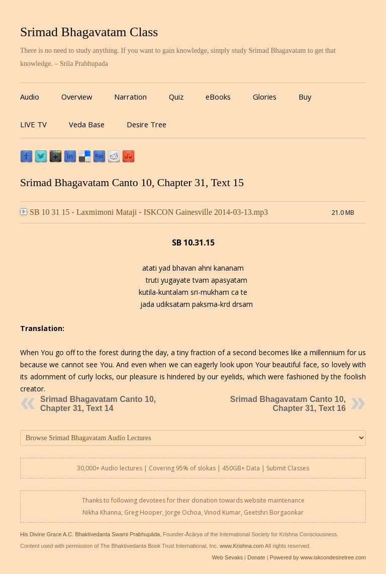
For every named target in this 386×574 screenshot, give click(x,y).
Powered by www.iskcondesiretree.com (318, 557)
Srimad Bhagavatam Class (89, 32)
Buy (305, 97)
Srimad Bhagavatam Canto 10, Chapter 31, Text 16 (288, 404)
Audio (29, 97)
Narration (130, 97)
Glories (264, 97)
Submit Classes (287, 468)
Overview (76, 97)
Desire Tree (146, 124)
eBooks (218, 97)
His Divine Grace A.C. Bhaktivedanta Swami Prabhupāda (90, 534)
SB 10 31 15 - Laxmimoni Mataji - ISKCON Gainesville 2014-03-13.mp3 (144, 212)
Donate (256, 557)
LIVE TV (33, 124)
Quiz (176, 97)
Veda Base (87, 124)
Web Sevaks (227, 557)
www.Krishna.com (241, 546)
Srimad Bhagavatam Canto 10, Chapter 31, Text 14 (98, 404)
